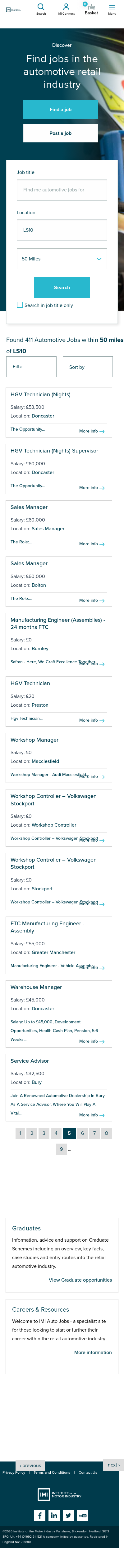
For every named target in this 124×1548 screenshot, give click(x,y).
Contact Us (88, 1472)
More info (88, 431)
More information (93, 1352)
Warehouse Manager (36, 987)
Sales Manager (29, 507)
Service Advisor (30, 1060)
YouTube (82, 1515)
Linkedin (54, 1515)
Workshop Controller (54, 825)
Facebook (39, 1515)
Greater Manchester (53, 952)
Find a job (60, 109)
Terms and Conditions (52, 1472)
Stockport (42, 889)
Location (26, 213)
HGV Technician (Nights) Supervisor (54, 450)
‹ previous (30, 1465)
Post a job (60, 133)
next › (114, 1465)
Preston (40, 705)
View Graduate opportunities (80, 1280)
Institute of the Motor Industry (59, 1494)
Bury (37, 1082)
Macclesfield (45, 761)
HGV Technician (30, 683)
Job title (25, 172)
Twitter (68, 1515)
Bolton (39, 585)
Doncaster (43, 416)
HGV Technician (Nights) (41, 394)
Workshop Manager (34, 739)
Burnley (40, 648)
